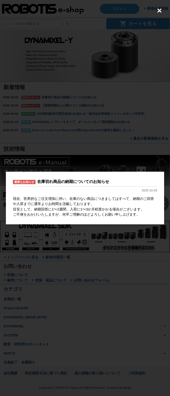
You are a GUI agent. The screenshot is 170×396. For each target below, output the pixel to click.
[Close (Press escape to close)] (159, 10)
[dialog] (85, 198)
